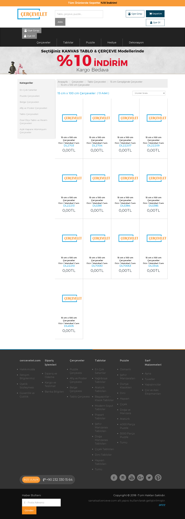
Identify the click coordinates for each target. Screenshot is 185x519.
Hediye (111, 42)
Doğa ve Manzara (125, 411)
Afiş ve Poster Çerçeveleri (33, 108)
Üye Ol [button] (155, 22)
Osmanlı (125, 369)
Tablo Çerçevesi (80, 396)
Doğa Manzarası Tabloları (101, 440)
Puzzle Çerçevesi (76, 371)
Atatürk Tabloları (100, 389)
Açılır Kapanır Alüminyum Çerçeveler (33, 131)
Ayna (148, 373)
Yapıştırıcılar (153, 384)
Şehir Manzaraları (127, 376)
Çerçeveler (44, 42)
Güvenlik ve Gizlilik (27, 395)
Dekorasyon (136, 42)
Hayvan (124, 398)
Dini (123, 393)
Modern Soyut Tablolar (104, 407)
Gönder (29, 510)
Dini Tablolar (103, 454)
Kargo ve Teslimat (50, 384)
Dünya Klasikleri (126, 385)
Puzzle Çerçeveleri (30, 96)
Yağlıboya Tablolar (101, 380)
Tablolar (68, 42)
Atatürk (125, 418)
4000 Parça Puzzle (127, 426)
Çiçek (123, 404)
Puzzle (90, 42)
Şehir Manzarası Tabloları (101, 427)
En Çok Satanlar (28, 89)
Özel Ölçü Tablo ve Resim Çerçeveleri (33, 122)
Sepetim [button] (155, 13)
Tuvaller (150, 379)
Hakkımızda (27, 369)
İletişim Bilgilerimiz (27, 376)
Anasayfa (63, 81)
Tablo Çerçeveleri (29, 114)
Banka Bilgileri (54, 391)
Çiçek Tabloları (104, 449)
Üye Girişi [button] (135, 13)
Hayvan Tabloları (100, 462)
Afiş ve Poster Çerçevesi (78, 380)
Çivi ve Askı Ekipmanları (153, 392)
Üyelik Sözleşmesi (27, 385)
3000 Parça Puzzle (127, 435)
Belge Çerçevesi (76, 389)
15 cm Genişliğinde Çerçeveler (126, 81)
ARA (60, 21)
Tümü (98, 469)
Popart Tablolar (100, 416)
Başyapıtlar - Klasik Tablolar (104, 398)
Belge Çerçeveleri (29, 102)
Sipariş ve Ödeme (51, 375)
